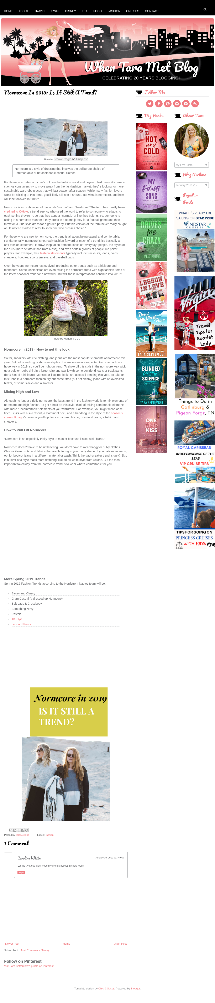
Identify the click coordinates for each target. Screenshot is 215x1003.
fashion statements (52, 253)
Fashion (114, 11)
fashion (50, 834)
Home (8, 11)
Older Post (120, 943)
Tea (85, 11)
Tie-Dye (17, 619)
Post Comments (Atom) (35, 950)
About (23, 11)
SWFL (55, 11)
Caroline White (29, 858)
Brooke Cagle (62, 159)
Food (97, 11)
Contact (152, 11)
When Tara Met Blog (141, 66)
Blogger (135, 988)
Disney (70, 11)
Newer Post (12, 943)
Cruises (132, 11)
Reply (21, 872)
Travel (39, 11)
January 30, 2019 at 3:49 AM (109, 857)
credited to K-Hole (16, 211)
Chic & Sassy (106, 988)
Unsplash (82, 159)
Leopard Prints (22, 624)
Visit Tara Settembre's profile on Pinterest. (29, 966)
